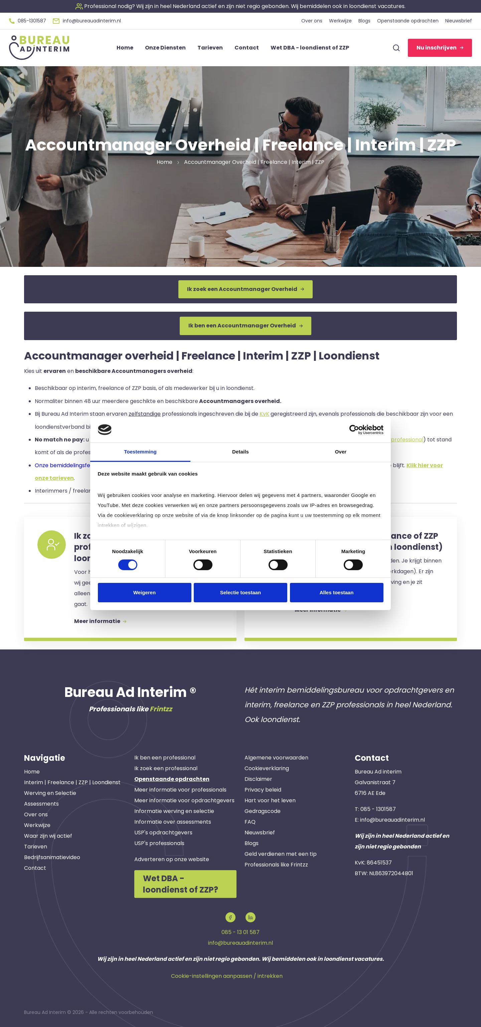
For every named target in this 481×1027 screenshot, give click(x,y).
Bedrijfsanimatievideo (52, 857)
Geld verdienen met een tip (281, 854)
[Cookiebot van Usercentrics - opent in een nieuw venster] (354, 430)
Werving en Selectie (50, 793)
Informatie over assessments (172, 822)
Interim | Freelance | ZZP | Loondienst (72, 782)
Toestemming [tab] (140, 451)
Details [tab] (240, 451)
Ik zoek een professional (165, 768)
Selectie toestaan (240, 592)
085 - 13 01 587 (240, 932)
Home (32, 772)
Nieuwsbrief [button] (458, 20)
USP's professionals (159, 843)
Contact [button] (246, 48)
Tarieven (35, 846)
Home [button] (125, 48)
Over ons (36, 814)
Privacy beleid (263, 790)
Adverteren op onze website (171, 859)
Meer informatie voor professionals (180, 790)
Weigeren (144, 592)
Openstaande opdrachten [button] (408, 20)
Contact (35, 868)
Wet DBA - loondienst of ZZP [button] (310, 48)
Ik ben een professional (164, 757)
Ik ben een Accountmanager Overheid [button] (245, 325)
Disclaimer (258, 779)
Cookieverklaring (267, 768)
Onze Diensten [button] (165, 48)
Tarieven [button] (210, 48)
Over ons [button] (311, 20)
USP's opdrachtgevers (163, 832)
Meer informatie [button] (100, 621)
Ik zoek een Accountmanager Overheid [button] (245, 289)
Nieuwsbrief (260, 832)
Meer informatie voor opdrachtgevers (184, 800)
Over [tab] (341, 451)
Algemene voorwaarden (276, 757)
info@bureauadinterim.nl (392, 820)
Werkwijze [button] (340, 20)
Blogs (252, 843)
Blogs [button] (364, 20)
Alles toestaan (337, 592)
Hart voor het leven (270, 800)
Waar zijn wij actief (48, 836)
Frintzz (161, 709)
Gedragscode (263, 811)
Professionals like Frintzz (276, 864)
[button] (240, 6)
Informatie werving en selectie (174, 811)
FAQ (250, 822)
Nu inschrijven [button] (440, 48)
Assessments (41, 804)
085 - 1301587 (378, 809)
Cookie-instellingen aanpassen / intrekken (227, 976)
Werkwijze (37, 825)
